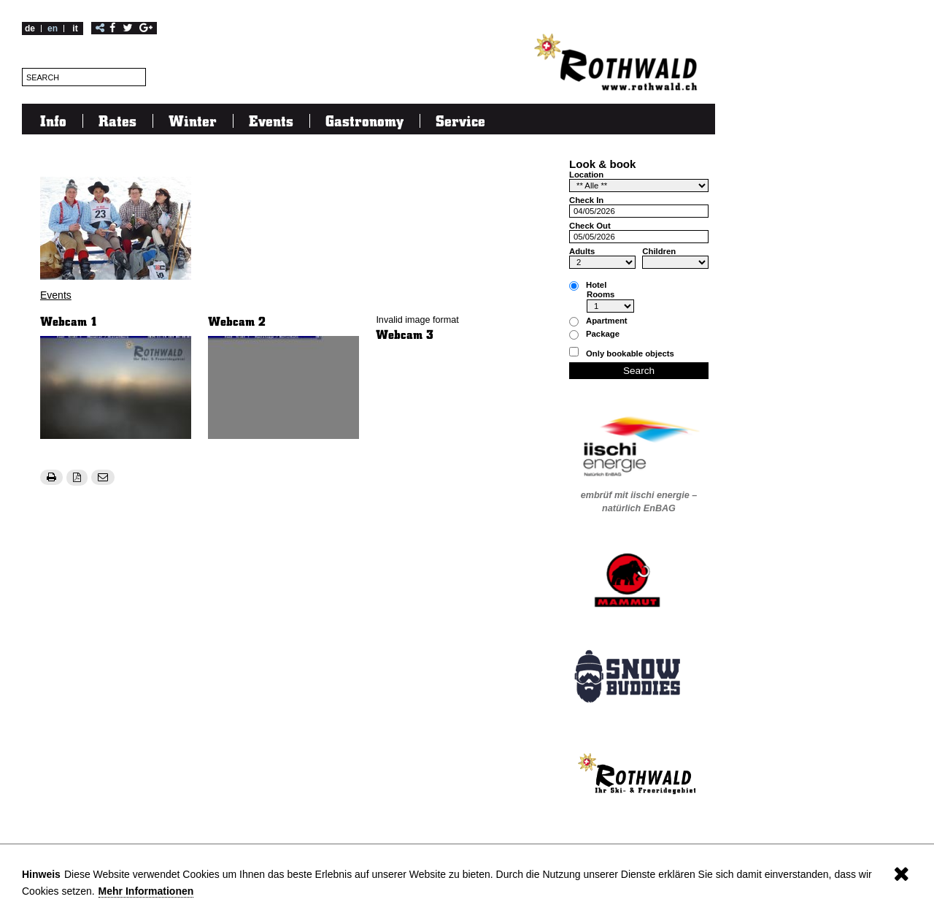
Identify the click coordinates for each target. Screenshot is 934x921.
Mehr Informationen (146, 891)
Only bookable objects (630, 354)
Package (603, 334)
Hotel (596, 285)
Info (53, 120)
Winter (193, 120)
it (74, 28)
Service (460, 120)
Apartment (607, 321)
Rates (117, 120)
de (30, 28)
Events (271, 120)
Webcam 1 (69, 321)
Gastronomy (364, 120)
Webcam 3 (404, 334)
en (52, 28)
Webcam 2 (237, 321)
